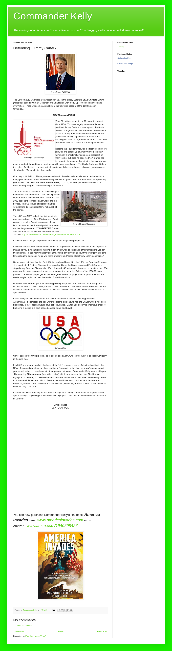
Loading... (121, 46)
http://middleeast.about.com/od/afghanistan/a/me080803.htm (51, 234)
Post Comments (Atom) (35, 636)
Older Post (102, 631)
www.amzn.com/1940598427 (52, 525)
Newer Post (19, 631)
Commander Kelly (52, 16)
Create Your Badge (125, 64)
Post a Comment (24, 626)
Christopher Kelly (124, 58)
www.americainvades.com (60, 520)
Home (61, 631)
